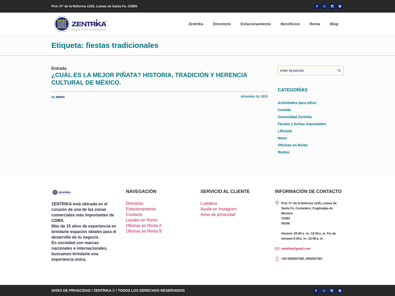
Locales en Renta (141, 220)
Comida (284, 110)
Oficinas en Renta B (144, 231)
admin (60, 97)
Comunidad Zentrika (295, 117)
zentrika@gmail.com (296, 248)
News (282, 138)
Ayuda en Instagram (219, 209)
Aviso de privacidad (218, 214)
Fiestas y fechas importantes (302, 124)
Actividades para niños (297, 103)
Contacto (134, 214)
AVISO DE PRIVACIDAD (71, 290)
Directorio (134, 203)
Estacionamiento (141, 209)
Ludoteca (209, 203)
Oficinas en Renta (292, 145)
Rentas (283, 152)
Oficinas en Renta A (143, 225)
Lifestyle (285, 131)
